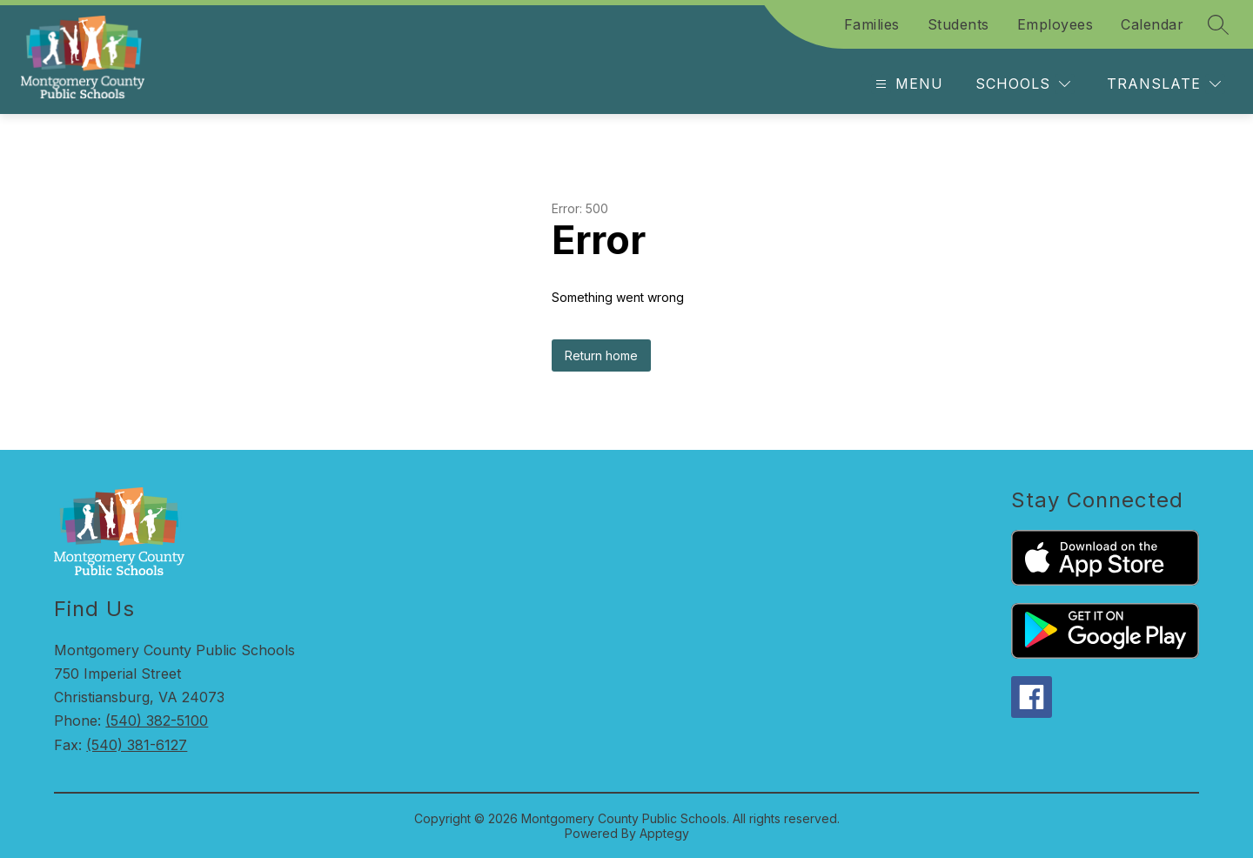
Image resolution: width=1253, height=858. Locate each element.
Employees (1055, 24)
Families (872, 24)
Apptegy (664, 833)
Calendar (1152, 24)
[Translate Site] (1163, 84)
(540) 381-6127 (136, 745)
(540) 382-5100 (156, 720)
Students (958, 24)
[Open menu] (907, 84)
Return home (601, 355)
